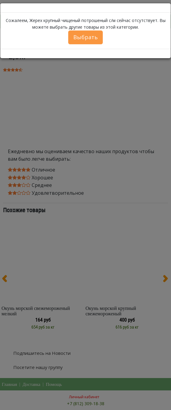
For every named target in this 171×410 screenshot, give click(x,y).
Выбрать (85, 37)
